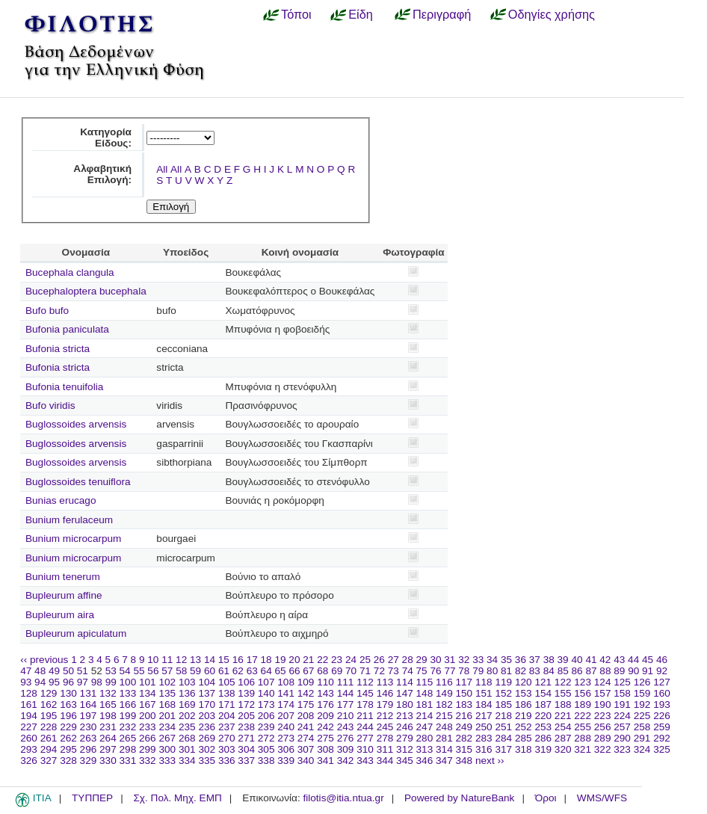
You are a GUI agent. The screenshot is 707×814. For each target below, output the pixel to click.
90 (633, 670)
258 (642, 727)
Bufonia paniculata (67, 329)
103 (187, 682)
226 (661, 715)
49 (54, 670)
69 (336, 670)
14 (209, 659)
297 (108, 749)
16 (238, 659)
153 (523, 693)
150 (464, 693)
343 (365, 760)
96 (68, 682)
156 (582, 693)
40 (576, 659)
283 (484, 738)
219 (523, 715)
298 (128, 749)
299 (147, 749)
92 (661, 670)
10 (152, 659)
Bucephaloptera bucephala (85, 291)
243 (345, 727)
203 (206, 715)
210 (345, 715)
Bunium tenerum (62, 576)
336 (226, 760)
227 (28, 727)
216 (464, 715)
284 (503, 738)
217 (484, 715)
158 (622, 693)
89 (619, 670)
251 (503, 727)
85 (563, 670)
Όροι (546, 798)
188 (563, 704)
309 (345, 749)
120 (523, 682)
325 (661, 749)
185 (503, 704)
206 (266, 715)
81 (506, 670)
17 (252, 659)
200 (147, 715)
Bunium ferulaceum (69, 519)
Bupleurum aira (59, 614)
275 (325, 738)
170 (206, 704)
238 (246, 727)
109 (306, 682)
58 (181, 670)
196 (68, 715)
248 (444, 727)
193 (661, 704)
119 (503, 682)
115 (424, 682)
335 (206, 760)
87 (590, 670)
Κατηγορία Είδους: (106, 137)
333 (167, 760)
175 (306, 704)
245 (385, 727)
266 (147, 738)
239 (266, 727)
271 (246, 738)
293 (28, 749)
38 (549, 659)
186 (523, 704)
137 (206, 693)
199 (128, 715)
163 (68, 704)
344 (385, 760)
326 (28, 760)
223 (602, 715)
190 (602, 704)
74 (407, 670)
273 (285, 738)
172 (246, 704)
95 (54, 682)
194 (28, 715)
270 (226, 738)
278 (385, 738)
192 (642, 704)
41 (590, 659)
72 (379, 670)
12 (181, 659)
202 (187, 715)
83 (534, 670)
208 (306, 715)
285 (523, 738)
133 (128, 693)
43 (619, 659)
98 (96, 682)
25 (365, 659)
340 (306, 760)
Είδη (360, 14)
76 (435, 670)
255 (582, 727)
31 (449, 659)
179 (385, 704)
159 (642, 693)
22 (322, 659)
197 (88, 715)
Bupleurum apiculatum (75, 633)
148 (424, 693)
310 (365, 749)
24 (350, 659)
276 (345, 738)
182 (444, 704)
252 (523, 727)
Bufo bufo (47, 310)
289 (602, 738)
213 (404, 715)
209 (325, 715)
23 (336, 659)
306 (285, 749)
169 (187, 704)
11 (167, 659)
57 (167, 670)
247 (424, 727)
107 (266, 682)
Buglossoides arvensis (75, 424)
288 (582, 738)
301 (187, 749)
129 (49, 693)
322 (602, 749)
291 (642, 738)
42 (605, 659)
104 (206, 682)
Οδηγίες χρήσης (551, 14)
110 (325, 682)
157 (602, 693)
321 (582, 749)
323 (622, 749)
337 (246, 760)
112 (365, 682)
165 (108, 704)
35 (506, 659)
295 (68, 749)
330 (108, 760)
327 (49, 760)
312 (404, 749)
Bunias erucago (60, 500)
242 (325, 727)
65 (280, 670)
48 (40, 670)
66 (294, 670)
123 (582, 682)
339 (285, 760)
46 (661, 659)
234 (167, 727)
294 (49, 749)
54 (125, 670)
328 (68, 760)
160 (661, 693)
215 (444, 715)
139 (246, 693)
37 (534, 659)
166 (128, 704)
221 (563, 715)
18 (266, 659)
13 (195, 659)
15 (223, 659)
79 (478, 670)
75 (421, 670)
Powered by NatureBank (459, 798)
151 (484, 693)
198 (108, 715)
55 (138, 670)
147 (404, 693)
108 (285, 682)
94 (40, 682)
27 (393, 659)
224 (622, 715)
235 (187, 727)
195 (49, 715)
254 (563, 727)
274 (306, 738)
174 (285, 704)
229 (68, 727)
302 (206, 749)
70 (350, 670)
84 (549, 670)
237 (226, 727)
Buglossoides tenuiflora (78, 481)
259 (661, 727)
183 (464, 704)
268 (187, 738)
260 (28, 738)
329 (88, 760)
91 (647, 670)
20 (294, 659)
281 (444, 738)
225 (642, 715)
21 (308, 659)
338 (266, 760)
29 (421, 659)
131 (88, 693)
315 (464, 749)
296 (88, 749)
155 (563, 693)
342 (345, 760)
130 (68, 693)
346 (424, 760)
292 (661, 738)
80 (492, 670)
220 (543, 715)
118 (484, 682)
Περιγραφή (442, 14)
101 (147, 682)
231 (108, 727)
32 (463, 659)
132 (108, 693)
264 (108, 738)
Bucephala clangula (69, 272)
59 (195, 670)
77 (449, 670)
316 (484, 749)
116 (444, 682)
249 (464, 727)
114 (404, 682)
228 (49, 727)
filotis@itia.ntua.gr (343, 798)
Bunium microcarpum (73, 538)
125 (622, 682)
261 (49, 738)
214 (424, 715)
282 (464, 738)
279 (404, 738)
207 (285, 715)
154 (543, 693)
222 (582, 715)
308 (325, 749)
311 (385, 749)
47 (25, 670)
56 (152, 670)
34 (492, 659)
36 (520, 659)
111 (345, 682)
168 (167, 704)
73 (393, 670)
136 (187, 693)
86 (577, 670)
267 (167, 738)
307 (306, 749)
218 (503, 715)
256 (602, 727)
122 (563, 682)
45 (647, 659)
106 (246, 682)
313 (424, 749)
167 (147, 704)
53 (111, 670)
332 (147, 760)
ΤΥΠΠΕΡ (92, 798)
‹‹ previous (44, 659)
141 (285, 693)
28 (407, 659)
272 (266, 738)
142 (306, 693)
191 (622, 704)
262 (68, 738)
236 (206, 727)
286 (543, 738)
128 (28, 693)
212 (385, 715)
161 (28, 704)
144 (345, 693)
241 (306, 727)
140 (266, 693)
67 (308, 670)
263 (88, 738)
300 (167, 749)
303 (226, 749)
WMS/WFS (602, 798)
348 (464, 760)
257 (622, 727)
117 (464, 682)
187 (543, 704)
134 (147, 693)
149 (444, 693)
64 (266, 670)
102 (167, 682)
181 (424, 704)
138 (226, 693)
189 (582, 704)
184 (484, 704)
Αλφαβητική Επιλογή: (102, 174)
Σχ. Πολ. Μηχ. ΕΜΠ (177, 798)
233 (147, 727)
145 (365, 693)
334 (187, 760)
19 (279, 659)
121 (543, 682)
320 (563, 749)
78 (463, 670)
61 (223, 670)
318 (523, 749)
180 (404, 704)
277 (365, 738)
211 (365, 715)
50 (68, 670)
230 (88, 727)
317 (503, 749)
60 (209, 670)
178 (365, 704)
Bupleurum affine (63, 595)
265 (128, 738)
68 (322, 670)
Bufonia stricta (57, 348)
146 (385, 693)
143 (325, 693)
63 (252, 670)
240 (285, 727)
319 (543, 749)
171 (226, 704)
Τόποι (296, 14)
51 (82, 670)
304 (246, 749)
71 (365, 670)
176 (325, 704)
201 (167, 715)
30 (435, 659)
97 (82, 682)
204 (226, 715)
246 (404, 727)
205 (246, 715)
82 (520, 670)
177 (345, 704)
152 (503, 693)
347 (444, 760)
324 (642, 749)
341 (325, 760)
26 (379, 659)
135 (167, 693)
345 (404, 760)
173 (266, 704)
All (161, 169)
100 (128, 682)
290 (622, 738)
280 (424, 738)
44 (633, 659)
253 (543, 727)
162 (49, 704)
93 (25, 682)
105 (226, 682)
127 (661, 682)
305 (266, 749)
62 (238, 670)
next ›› (489, 760)
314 (444, 749)
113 (385, 682)
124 (602, 682)
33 (478, 659)
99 (111, 682)
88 (605, 670)
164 (88, 704)
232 (128, 727)
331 (128, 760)
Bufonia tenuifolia (64, 386)
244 (365, 727)
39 (563, 659)
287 (563, 738)
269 (206, 738)
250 (484, 727)
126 (642, 682)
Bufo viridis (50, 405)
